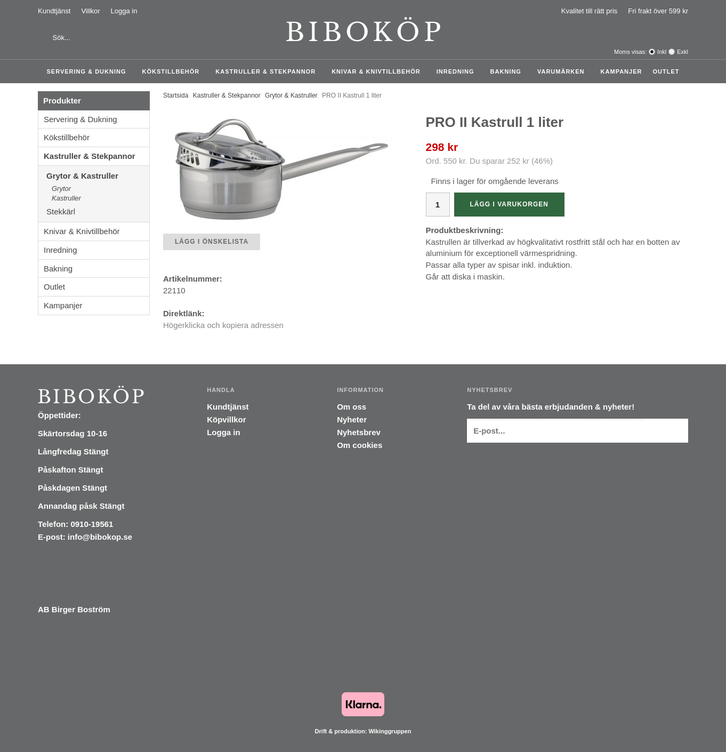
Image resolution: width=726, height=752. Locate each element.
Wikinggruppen (389, 731)
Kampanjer (621, 71)
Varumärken (563, 71)
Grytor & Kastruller (97, 175)
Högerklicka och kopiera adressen (223, 325)
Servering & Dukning (89, 71)
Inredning (458, 71)
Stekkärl (97, 211)
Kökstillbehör (173, 71)
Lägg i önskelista (211, 241)
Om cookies (359, 445)
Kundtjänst (54, 11)
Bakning (508, 71)
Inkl (661, 52)
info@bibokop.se (100, 536)
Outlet (665, 71)
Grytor (61, 189)
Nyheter (352, 419)
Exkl (682, 52)
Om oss (351, 406)
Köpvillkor (226, 419)
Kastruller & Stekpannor (268, 71)
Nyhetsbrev (359, 432)
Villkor (90, 11)
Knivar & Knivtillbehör (379, 71)
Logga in (124, 11)
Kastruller (66, 198)
